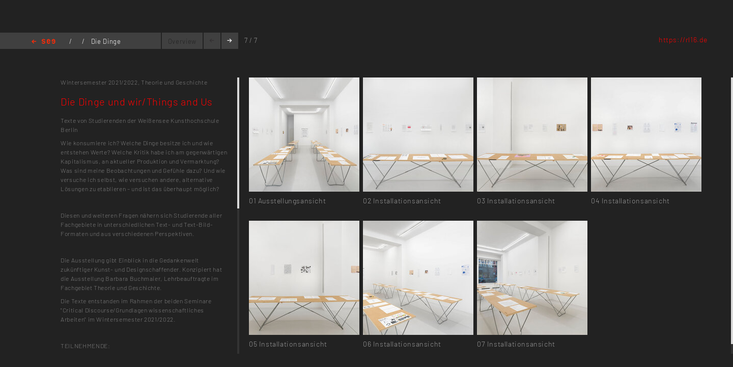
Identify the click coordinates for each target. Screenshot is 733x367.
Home (43, 42)
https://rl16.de (683, 39)
